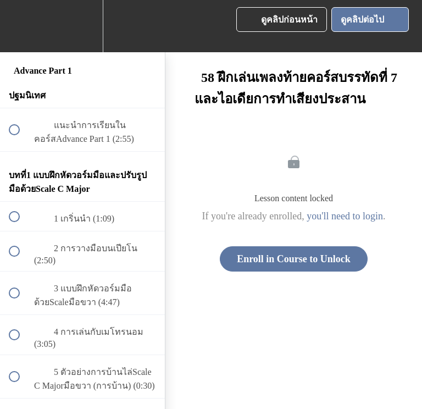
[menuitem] (82, 26)
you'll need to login (345, 216)
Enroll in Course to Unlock (294, 258)
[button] (20, 26)
